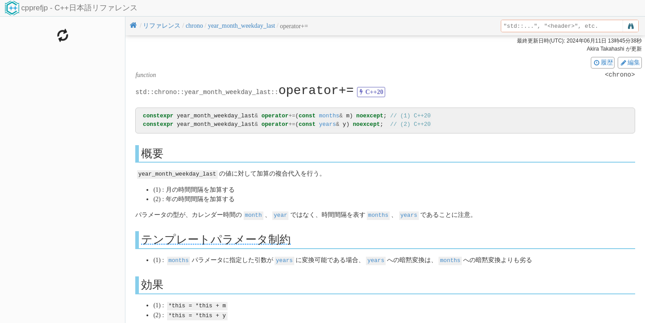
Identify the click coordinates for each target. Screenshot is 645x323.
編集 (629, 62)
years (327, 124)
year (280, 214)
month (253, 214)
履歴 (603, 62)
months (329, 116)
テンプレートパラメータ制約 (216, 239)
